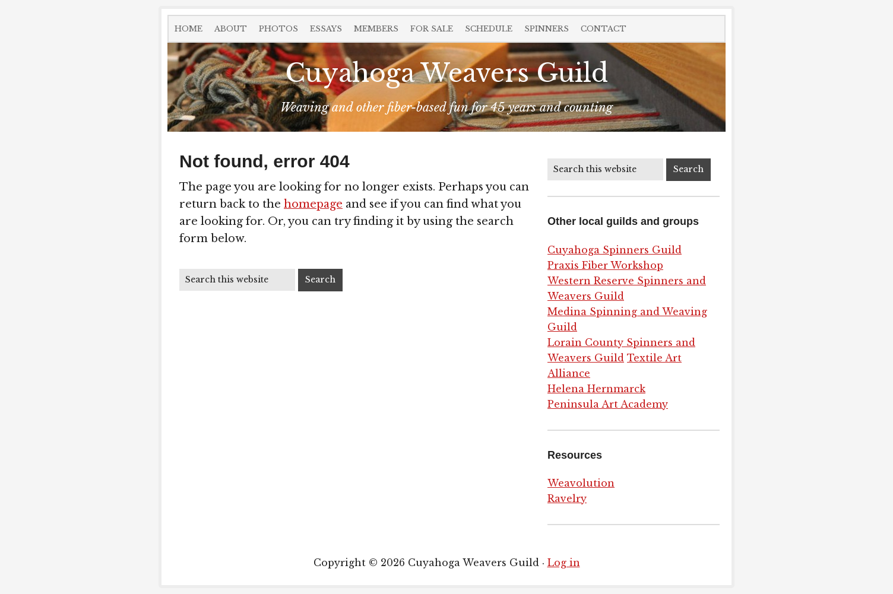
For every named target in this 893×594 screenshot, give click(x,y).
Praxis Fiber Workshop (605, 265)
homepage (313, 204)
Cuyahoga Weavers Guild (446, 73)
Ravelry (567, 498)
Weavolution (581, 483)
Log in (563, 562)
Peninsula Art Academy (607, 404)
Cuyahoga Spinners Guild (614, 250)
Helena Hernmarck (596, 389)
